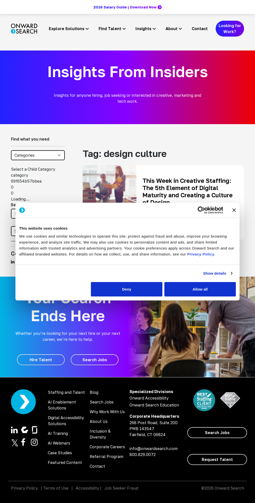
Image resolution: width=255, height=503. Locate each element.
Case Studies (60, 452)
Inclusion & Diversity (100, 434)
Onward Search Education (154, 404)
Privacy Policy (24, 488)
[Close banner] (234, 210)
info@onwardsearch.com (153, 448)
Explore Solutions (66, 28)
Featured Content (65, 462)
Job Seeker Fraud (121, 488)
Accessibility (87, 488)
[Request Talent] (217, 459)
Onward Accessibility (149, 398)
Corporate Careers (107, 446)
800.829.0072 (142, 454)
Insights (143, 28)
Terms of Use (55, 488)
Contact (200, 28)
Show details (214, 273)
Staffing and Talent (66, 392)
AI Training (58, 433)
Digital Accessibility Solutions (66, 420)
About (172, 28)
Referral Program (106, 456)
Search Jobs (102, 402)
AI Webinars (59, 443)
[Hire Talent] (41, 359)
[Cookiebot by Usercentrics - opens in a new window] (201, 210)
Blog (94, 392)
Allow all (200, 289)
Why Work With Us (107, 411)
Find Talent (110, 28)
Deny (126, 289)
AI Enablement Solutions (62, 405)
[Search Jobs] (95, 359)
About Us (99, 421)
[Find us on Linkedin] (12, 262)
